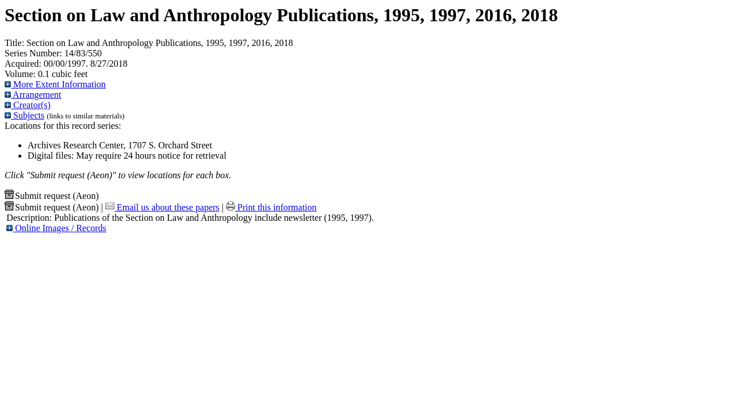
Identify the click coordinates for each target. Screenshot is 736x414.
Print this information (271, 207)
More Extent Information (55, 84)
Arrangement (33, 94)
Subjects (24, 115)
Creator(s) (28, 105)
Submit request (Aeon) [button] (52, 196)
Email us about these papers (162, 207)
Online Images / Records (56, 228)
